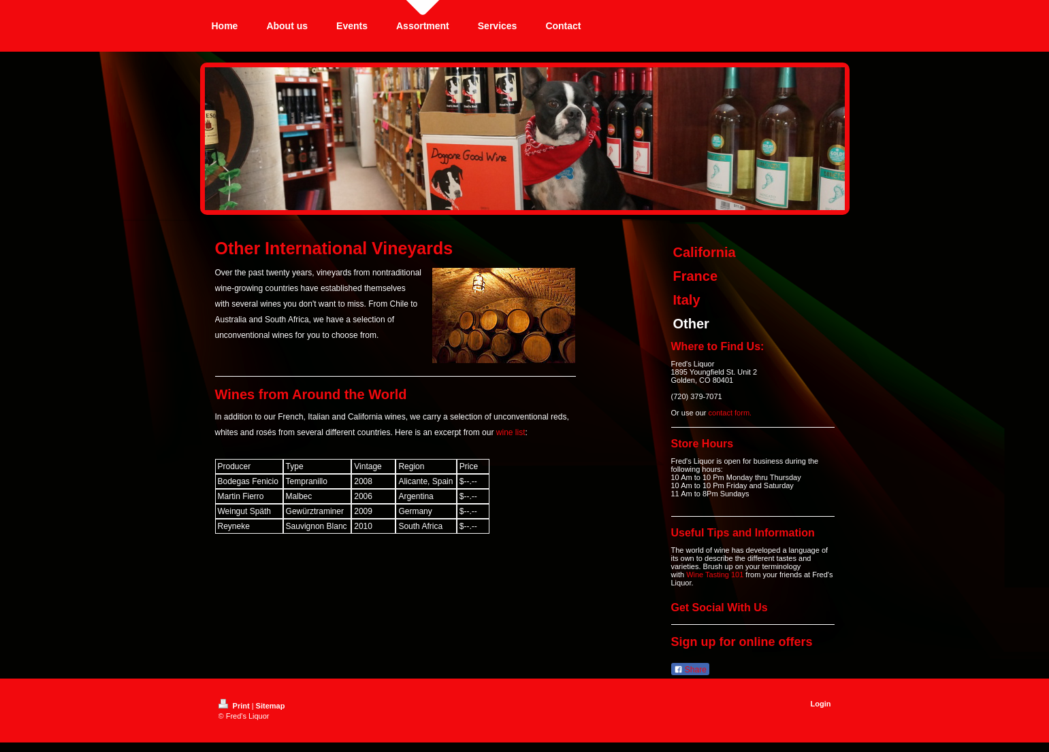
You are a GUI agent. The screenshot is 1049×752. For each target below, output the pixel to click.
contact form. (730, 413)
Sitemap (270, 706)
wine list (511, 432)
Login (821, 704)
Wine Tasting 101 (714, 574)
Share (690, 669)
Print (235, 706)
